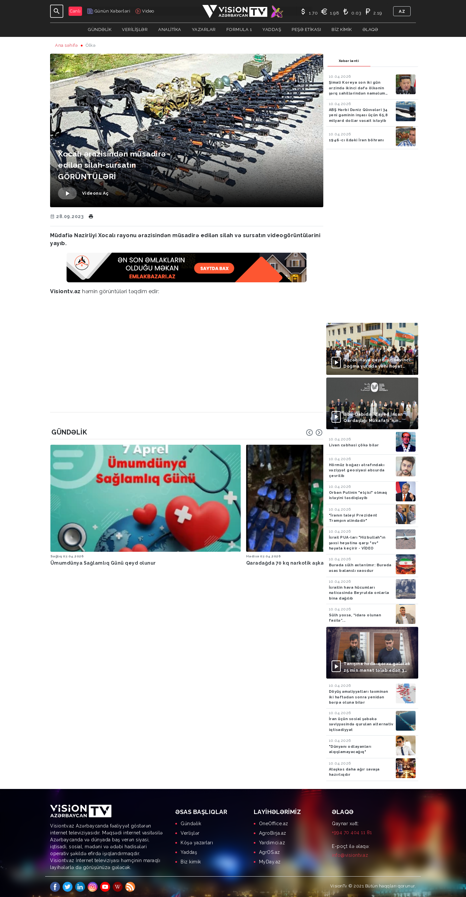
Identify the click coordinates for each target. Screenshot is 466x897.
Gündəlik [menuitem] (191, 823)
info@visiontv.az (350, 855)
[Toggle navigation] (56, 11)
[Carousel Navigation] (314, 432)
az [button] (402, 11)
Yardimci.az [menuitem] (272, 842)
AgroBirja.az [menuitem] (272, 833)
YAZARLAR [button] (204, 29)
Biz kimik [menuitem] (191, 861)
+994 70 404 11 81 (352, 832)
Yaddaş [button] (271, 29)
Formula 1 (239, 29)
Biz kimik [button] (342, 29)
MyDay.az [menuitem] (270, 861)
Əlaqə (370, 29)
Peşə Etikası (306, 29)
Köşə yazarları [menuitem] (197, 842)
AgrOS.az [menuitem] (269, 852)
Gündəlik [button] (99, 29)
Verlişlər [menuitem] (190, 833)
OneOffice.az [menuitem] (273, 823)
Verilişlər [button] (135, 29)
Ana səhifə (66, 45)
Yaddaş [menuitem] (189, 852)
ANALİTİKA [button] (169, 29)
